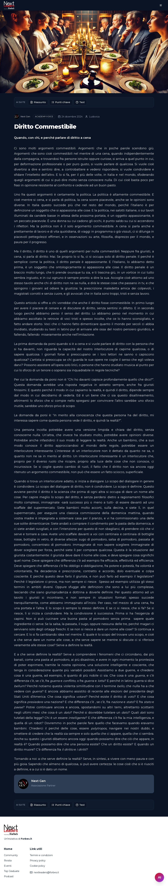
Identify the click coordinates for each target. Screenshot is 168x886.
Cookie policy (37, 865)
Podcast (9, 876)
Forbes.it (26, 838)
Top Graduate (11, 871)
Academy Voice (44, 116)
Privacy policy (38, 860)
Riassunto (38, 102)
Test (80, 102)
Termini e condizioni (41, 855)
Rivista (8, 860)
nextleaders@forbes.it (44, 872)
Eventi (7, 865)
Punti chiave (60, 102)
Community (11, 855)
